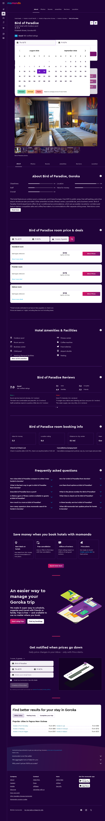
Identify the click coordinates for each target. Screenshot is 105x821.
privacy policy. (47, 689)
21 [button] (44, 76)
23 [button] (20, 81)
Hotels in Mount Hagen (20, 731)
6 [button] (39, 66)
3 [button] (24, 66)
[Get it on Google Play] (84, 781)
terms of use (36, 689)
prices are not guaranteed (54, 750)
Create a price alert (86, 552)
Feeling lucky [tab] (31, 715)
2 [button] (19, 66)
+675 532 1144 (20, 33)
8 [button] (49, 66)
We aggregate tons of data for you (57, 760)
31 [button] (24, 86)
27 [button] (39, 81)
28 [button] (44, 81)
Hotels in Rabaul (61, 731)
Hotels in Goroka (62, 18)
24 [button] (24, 81)
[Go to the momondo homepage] (14, 3)
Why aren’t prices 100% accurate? (57, 763)
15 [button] (49, 71)
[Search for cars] (3, 18)
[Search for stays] (3, 14)
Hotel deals (18, 18)
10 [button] (24, 71)
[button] (3, 3)
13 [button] (39, 71)
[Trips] (3, 28)
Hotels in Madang (18, 728)
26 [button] (34, 81)
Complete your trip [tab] (46, 715)
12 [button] (34, 71)
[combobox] (33, 663)
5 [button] (34, 66)
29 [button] (49, 81)
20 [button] (39, 76)
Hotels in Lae (60, 726)
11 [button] (29, 71)
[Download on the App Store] (84, 785)
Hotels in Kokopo (62, 728)
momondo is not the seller (57, 756)
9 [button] (19, 71)
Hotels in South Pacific (30, 18)
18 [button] (29, 76)
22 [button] (49, 76)
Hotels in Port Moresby (20, 726)
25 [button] (29, 81)
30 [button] (20, 86)
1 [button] (65, 61)
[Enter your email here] (33, 674)
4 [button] (29, 66)
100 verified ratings (30, 36)
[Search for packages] (3, 22)
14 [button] (44, 71)
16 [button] (19, 76)
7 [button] (44, 66)
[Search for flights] (3, 9)
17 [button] (24, 76)
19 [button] (34, 76)
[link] (56, 566)
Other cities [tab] (18, 715)
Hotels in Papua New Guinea (47, 18)
